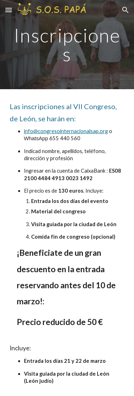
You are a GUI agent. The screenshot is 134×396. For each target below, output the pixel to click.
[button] (8, 10)
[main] (67, 45)
